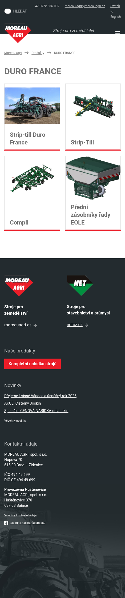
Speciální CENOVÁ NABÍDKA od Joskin (36, 411)
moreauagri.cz (20, 324)
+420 (46, 6)
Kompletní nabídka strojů (33, 363)
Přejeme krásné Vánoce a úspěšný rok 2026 (40, 396)
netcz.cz (77, 324)
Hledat (20, 11)
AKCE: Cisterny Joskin (22, 403)
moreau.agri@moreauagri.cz (85, 6)
